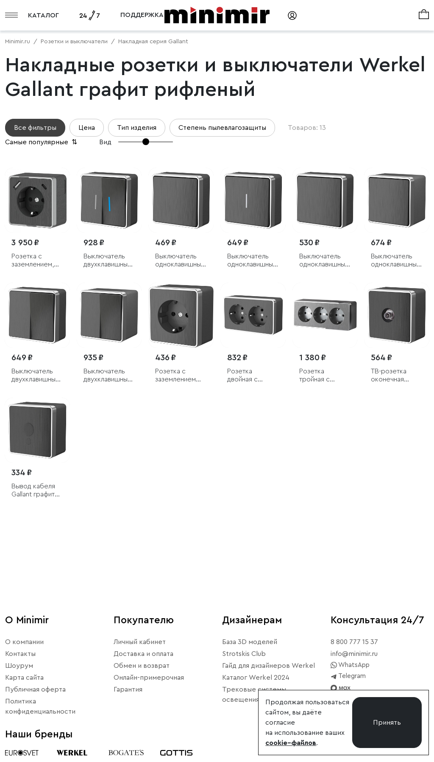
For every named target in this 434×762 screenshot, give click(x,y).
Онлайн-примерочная (149, 677)
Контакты (20, 653)
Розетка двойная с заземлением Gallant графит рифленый (248, 376)
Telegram (348, 676)
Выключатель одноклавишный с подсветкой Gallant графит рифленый (251, 261)
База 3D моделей (249, 642)
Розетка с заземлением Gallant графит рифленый (176, 376)
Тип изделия (136, 127)
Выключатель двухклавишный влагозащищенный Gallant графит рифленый (109, 376)
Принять (387, 722)
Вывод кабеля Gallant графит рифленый (33, 491)
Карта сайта (24, 677)
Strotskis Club (244, 653)
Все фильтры (35, 127)
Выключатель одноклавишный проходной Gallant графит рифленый (323, 261)
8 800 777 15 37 (354, 642)
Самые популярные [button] (42, 142)
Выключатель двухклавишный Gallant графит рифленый (35, 376)
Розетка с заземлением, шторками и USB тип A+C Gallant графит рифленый (36, 261)
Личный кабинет (140, 642)
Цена (86, 127)
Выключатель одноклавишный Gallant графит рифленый (179, 261)
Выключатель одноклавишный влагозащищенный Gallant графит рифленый (397, 261)
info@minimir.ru (354, 653)
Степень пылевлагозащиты (222, 127)
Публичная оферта (35, 689)
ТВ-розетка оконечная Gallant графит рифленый (392, 376)
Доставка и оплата (143, 653)
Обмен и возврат (142, 665)
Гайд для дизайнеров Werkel (268, 665)
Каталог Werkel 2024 (255, 677)
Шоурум (19, 665)
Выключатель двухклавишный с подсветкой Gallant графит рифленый (107, 261)
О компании (24, 642)
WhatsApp (350, 665)
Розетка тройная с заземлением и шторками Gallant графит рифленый (322, 376)
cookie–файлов (290, 743)
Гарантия (128, 689)
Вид (105, 142)
